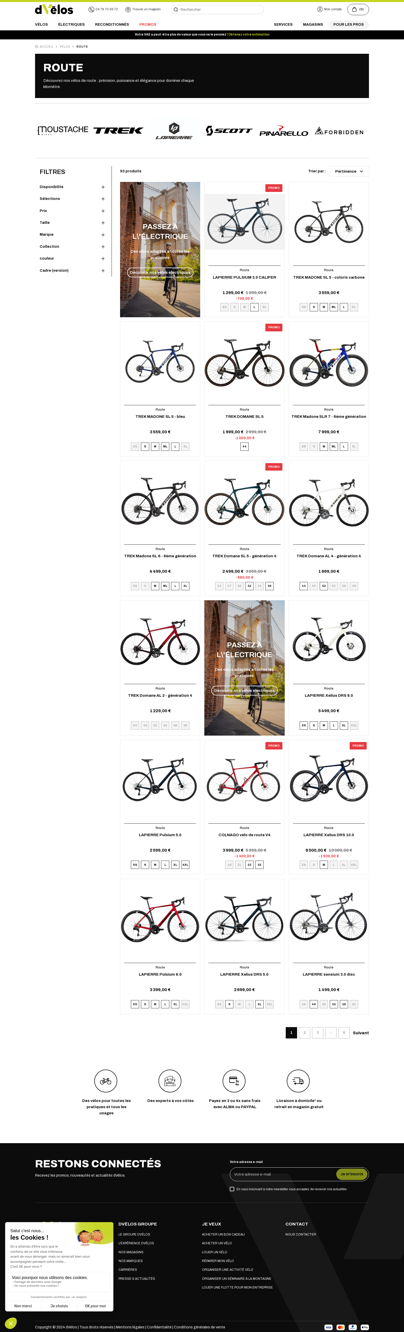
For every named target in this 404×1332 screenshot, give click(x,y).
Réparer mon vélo (218, 1261)
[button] (329, 9)
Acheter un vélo (217, 1243)
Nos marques (131, 1261)
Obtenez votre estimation (248, 34)
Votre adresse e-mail (246, 1162)
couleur (47, 258)
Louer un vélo (214, 1252)
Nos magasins (131, 1252)
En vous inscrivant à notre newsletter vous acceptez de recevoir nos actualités (292, 1189)
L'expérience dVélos (136, 1243)
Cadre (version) (54, 270)
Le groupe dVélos (134, 1234)
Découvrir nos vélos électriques (160, 272)
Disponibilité (51, 187)
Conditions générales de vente (199, 1327)
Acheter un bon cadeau (223, 1234)
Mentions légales (130, 1327)
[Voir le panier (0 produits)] (358, 9)
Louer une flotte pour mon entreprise (237, 1287)
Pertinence (350, 171)
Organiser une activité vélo (227, 1270)
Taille (45, 223)
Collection (49, 247)
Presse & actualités (137, 1279)
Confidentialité (159, 1327)
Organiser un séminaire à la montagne (236, 1279)
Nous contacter (300, 1234)
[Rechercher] (217, 9)
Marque (47, 234)
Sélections (50, 199)
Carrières (128, 1270)
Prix (43, 211)
